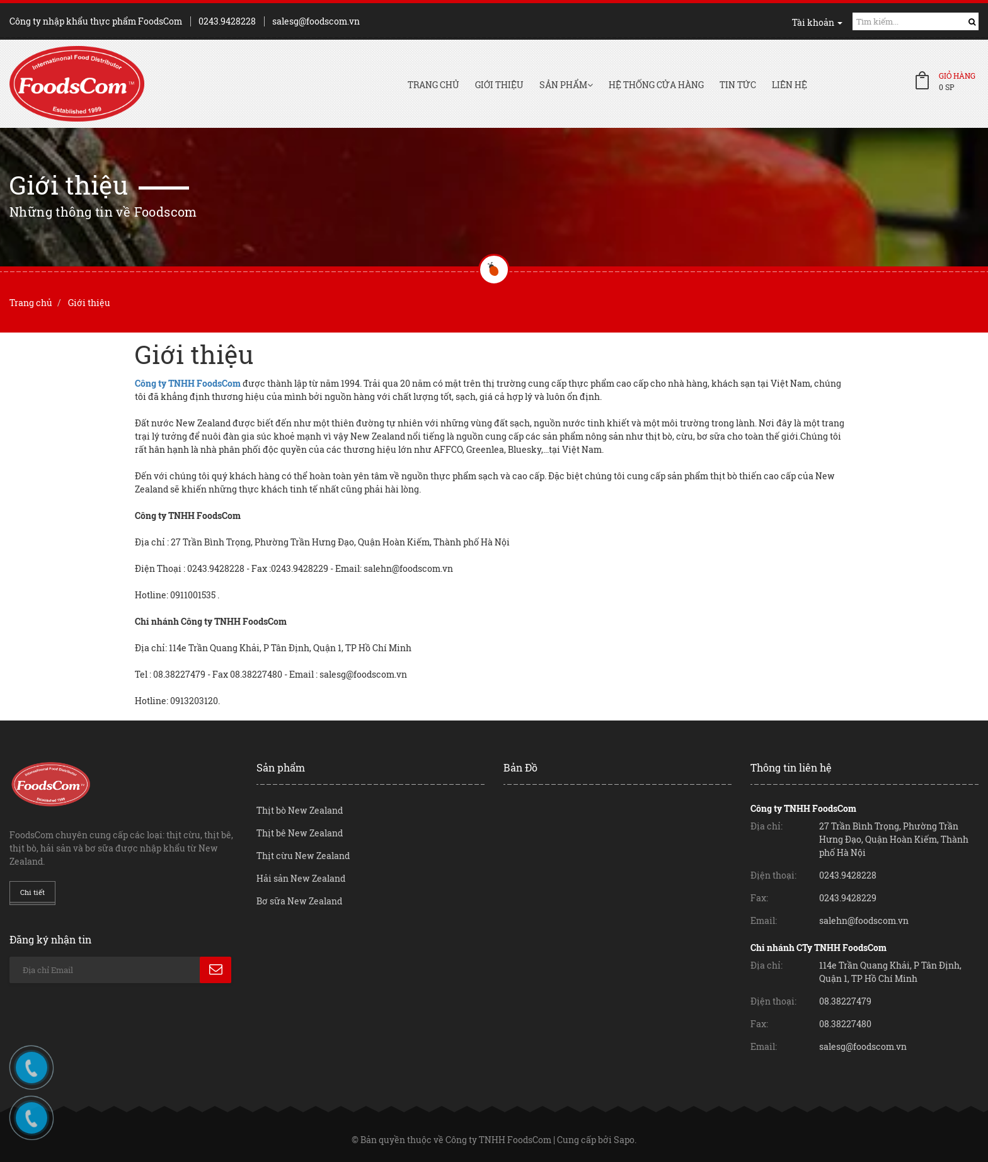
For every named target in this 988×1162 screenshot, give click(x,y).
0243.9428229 (847, 898)
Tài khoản (817, 22)
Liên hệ (789, 85)
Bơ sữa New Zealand (299, 901)
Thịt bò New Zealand (299, 810)
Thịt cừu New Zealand (303, 856)
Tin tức (738, 85)
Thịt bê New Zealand (299, 833)
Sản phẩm (566, 85)
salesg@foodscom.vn (316, 21)
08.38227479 (845, 1001)
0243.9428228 (227, 21)
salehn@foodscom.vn (864, 920)
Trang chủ (433, 85)
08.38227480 (845, 1024)
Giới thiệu (499, 85)
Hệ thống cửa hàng (656, 85)
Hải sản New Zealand (300, 878)
